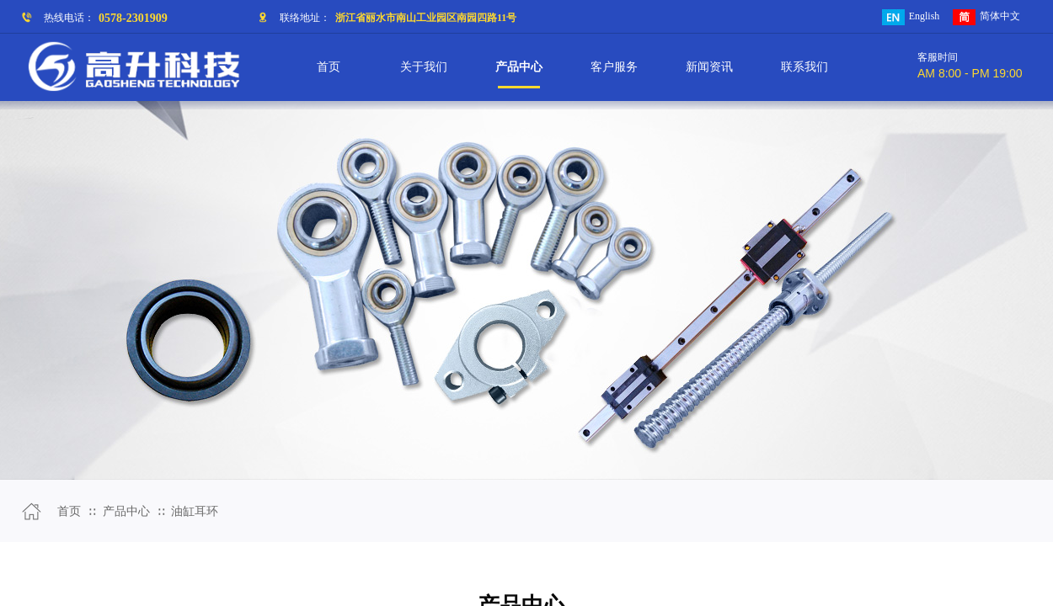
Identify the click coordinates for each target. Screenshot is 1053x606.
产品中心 (126, 511)
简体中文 (986, 17)
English (911, 17)
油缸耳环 (194, 511)
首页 (69, 511)
